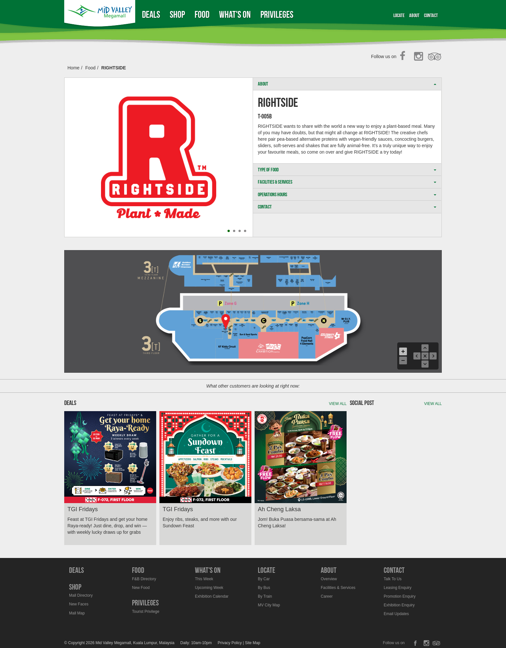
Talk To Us (392, 579)
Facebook (404, 56)
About (414, 15)
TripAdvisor (435, 56)
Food (202, 14)
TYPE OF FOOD (347, 169)
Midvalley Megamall (100, 14)
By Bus (264, 587)
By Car (264, 579)
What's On (235, 14)
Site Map (252, 643)
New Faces (78, 604)
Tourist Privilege (145, 611)
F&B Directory (144, 579)
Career (327, 596)
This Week (204, 579)
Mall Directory (81, 595)
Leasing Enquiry (397, 587)
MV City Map (269, 605)
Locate (399, 15)
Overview (329, 579)
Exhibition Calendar (211, 596)
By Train (265, 596)
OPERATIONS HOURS (347, 194)
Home (73, 67)
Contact (431, 15)
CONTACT (347, 206)
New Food (141, 587)
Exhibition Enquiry (399, 605)
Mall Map (77, 613)
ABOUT (347, 83)
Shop (177, 14)
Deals (151, 14)
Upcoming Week (209, 587)
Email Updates (396, 614)
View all (338, 403)
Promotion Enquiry (400, 596)
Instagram (420, 56)
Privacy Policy (230, 643)
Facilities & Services (338, 587)
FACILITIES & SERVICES (347, 182)
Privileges (276, 14)
